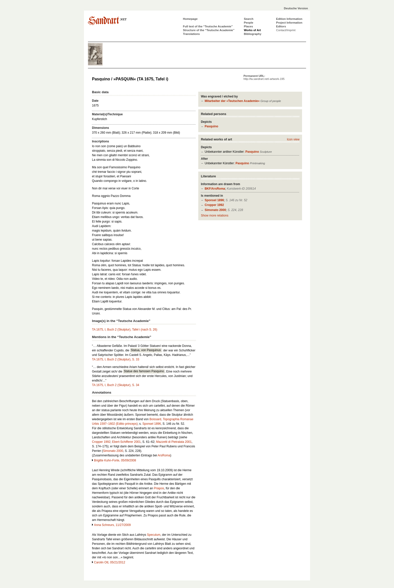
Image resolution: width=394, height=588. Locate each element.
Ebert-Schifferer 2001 (126, 442)
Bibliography (252, 33)
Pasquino (211, 126)
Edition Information (289, 18)
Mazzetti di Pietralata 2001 (173, 442)
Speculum (153, 535)
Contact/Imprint (286, 30)
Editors (281, 26)
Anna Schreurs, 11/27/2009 (112, 525)
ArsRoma (164, 455)
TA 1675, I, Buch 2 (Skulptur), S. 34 (115, 385)
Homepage (190, 18)
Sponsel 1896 (214, 200)
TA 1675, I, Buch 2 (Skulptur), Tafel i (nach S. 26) (124, 329)
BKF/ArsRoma (215, 188)
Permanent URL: (263, 77)
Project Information (289, 22)
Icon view (293, 139)
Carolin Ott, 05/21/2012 (109, 562)
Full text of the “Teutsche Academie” (208, 26)
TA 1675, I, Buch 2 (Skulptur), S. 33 (115, 359)
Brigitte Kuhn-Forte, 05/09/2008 (115, 460)
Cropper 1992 (214, 205)
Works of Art (252, 30)
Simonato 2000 (215, 210)
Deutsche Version (296, 8)
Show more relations (214, 215)
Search (248, 18)
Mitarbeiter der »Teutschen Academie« (232, 101)
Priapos (159, 488)
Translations (191, 33)
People (248, 22)
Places (248, 26)
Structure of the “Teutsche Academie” (208, 30)
